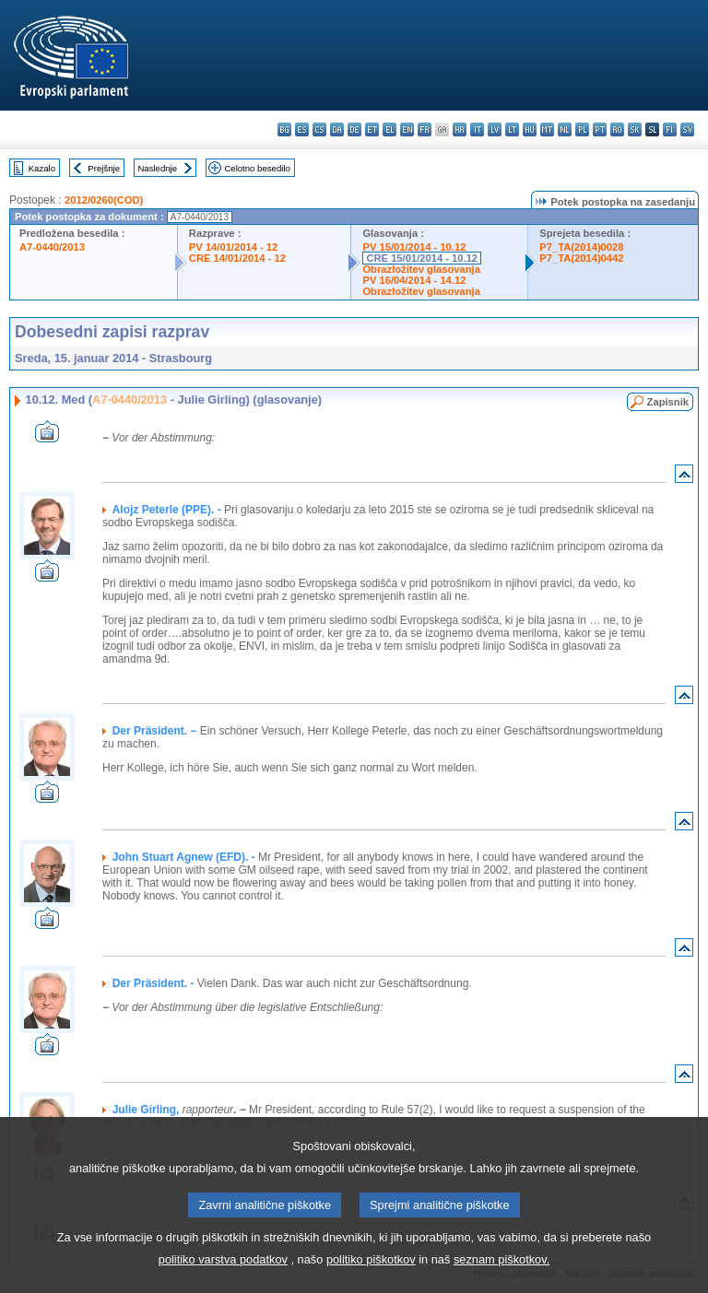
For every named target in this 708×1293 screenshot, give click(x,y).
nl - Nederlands (565, 129)
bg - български (284, 129)
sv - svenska (687, 129)
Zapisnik (668, 401)
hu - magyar (530, 129)
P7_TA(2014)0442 (581, 258)
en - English (407, 129)
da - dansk (337, 129)
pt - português (600, 129)
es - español (302, 129)
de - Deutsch (354, 129)
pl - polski (582, 129)
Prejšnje (104, 168)
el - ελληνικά (389, 129)
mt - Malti (547, 129)
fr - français (424, 129)
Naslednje (157, 168)
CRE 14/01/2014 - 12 (237, 258)
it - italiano (477, 129)
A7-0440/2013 (52, 247)
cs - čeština (319, 129)
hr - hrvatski (459, 129)
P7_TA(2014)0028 (581, 247)
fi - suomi (670, 129)
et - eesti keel (372, 129)
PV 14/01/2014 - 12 (233, 247)
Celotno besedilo (256, 168)
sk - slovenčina (635, 129)
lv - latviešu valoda (495, 129)
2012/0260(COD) (104, 200)
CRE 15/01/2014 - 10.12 (422, 258)
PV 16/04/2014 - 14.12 (414, 280)
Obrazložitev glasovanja (420, 269)
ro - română (617, 129)
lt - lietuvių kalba (512, 129)
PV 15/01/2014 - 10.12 (414, 247)
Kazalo (42, 168)
